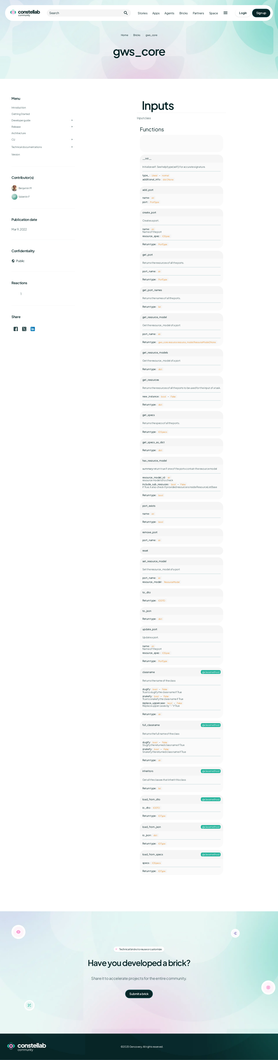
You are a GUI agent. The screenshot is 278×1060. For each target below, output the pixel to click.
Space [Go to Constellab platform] (213, 13)
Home (124, 35)
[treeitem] (43, 120)
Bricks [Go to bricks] (183, 13)
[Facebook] (240, 1047)
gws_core (151, 35)
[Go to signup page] (261, 13)
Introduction (18, 107)
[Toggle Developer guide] (72, 120)
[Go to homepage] (25, 13)
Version (15, 154)
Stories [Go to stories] (142, 13)
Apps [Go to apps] (155, 13)
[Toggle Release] (72, 127)
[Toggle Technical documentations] (72, 147)
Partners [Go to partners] (198, 13)
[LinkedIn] (258, 1047)
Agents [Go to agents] (169, 13)
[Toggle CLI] (72, 139)
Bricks (136, 35)
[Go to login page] (243, 13)
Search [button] (88, 13)
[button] (225, 13)
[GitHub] (268, 1047)
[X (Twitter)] (249, 1047)
